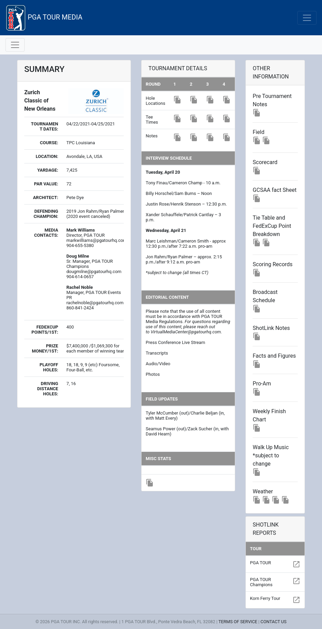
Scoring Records (273, 264)
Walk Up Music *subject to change (271, 455)
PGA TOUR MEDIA (43, 17)
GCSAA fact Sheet (274, 190)
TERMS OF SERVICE (237, 621)
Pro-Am (262, 383)
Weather (263, 491)
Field (258, 132)
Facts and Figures (274, 356)
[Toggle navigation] (307, 18)
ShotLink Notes (271, 328)
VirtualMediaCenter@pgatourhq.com (186, 331)
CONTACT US (273, 621)
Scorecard (265, 162)
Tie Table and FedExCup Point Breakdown (272, 225)
